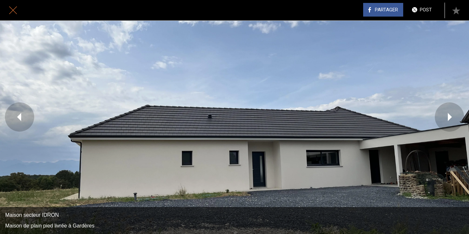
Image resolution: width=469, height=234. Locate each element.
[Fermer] (13, 10)
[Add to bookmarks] (456, 10)
